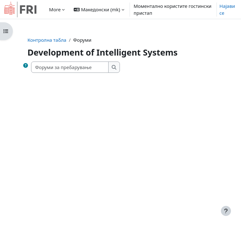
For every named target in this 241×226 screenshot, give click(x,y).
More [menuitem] (55, 9)
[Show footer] (226, 211)
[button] (99, 9)
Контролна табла (46, 40)
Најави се (227, 9)
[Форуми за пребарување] (70, 67)
